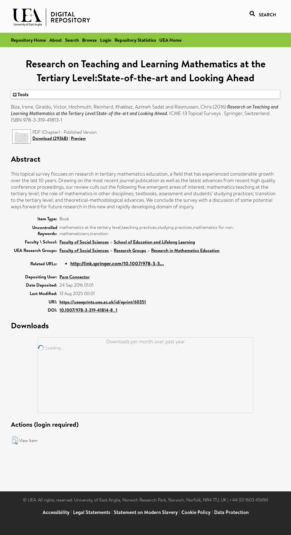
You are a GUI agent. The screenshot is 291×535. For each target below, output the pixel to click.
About (55, 40)
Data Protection (231, 512)
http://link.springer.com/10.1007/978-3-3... (117, 263)
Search (72, 40)
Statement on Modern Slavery (146, 512)
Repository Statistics (135, 40)
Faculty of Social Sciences (84, 242)
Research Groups (130, 250)
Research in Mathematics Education (185, 250)
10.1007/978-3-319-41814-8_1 (88, 310)
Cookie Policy (196, 512)
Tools (21, 94)
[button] (15, 440)
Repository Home (28, 40)
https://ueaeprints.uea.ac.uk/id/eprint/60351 (102, 302)
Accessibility (56, 512)
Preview (78, 138)
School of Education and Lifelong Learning (154, 242)
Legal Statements (91, 512)
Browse (89, 40)
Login (105, 40)
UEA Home (170, 40)
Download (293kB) (50, 138)
